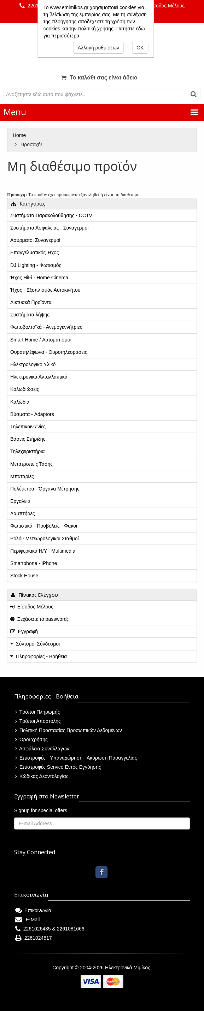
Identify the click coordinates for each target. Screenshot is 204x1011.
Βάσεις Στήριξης (27, 439)
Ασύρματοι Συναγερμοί (35, 240)
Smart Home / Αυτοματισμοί (40, 340)
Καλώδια (19, 402)
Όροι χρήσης (31, 739)
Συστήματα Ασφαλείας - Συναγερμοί (49, 228)
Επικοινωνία (33, 910)
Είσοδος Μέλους (163, 5)
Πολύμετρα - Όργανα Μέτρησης (45, 489)
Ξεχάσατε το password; (39, 619)
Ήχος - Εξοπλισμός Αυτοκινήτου (45, 290)
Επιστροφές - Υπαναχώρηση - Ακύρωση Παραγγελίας (76, 758)
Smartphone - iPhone (33, 563)
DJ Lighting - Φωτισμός (35, 265)
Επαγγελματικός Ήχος (34, 252)
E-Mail (27, 919)
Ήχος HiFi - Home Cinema (39, 277)
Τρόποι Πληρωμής (37, 712)
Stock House (24, 575)
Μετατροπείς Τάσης (31, 464)
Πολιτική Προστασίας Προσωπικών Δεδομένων (68, 730)
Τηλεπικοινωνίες (28, 426)
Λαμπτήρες (22, 513)
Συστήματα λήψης (29, 314)
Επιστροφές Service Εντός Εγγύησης (58, 767)
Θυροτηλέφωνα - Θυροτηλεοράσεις (48, 352)
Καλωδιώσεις (24, 389)
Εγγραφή (24, 631)
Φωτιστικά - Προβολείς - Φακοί (43, 526)
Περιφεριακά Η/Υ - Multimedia (42, 551)
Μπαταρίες (22, 476)
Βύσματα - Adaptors (32, 414)
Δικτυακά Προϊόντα (31, 302)
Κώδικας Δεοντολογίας (41, 776)
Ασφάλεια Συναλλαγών (42, 748)
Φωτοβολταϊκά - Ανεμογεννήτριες (46, 327)
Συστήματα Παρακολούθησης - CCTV (51, 215)
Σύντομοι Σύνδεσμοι (38, 644)
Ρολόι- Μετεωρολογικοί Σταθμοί (44, 538)
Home (20, 135)
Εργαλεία (20, 501)
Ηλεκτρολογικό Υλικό (33, 364)
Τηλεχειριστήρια (27, 451)
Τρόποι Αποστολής (38, 721)
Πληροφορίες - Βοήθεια (41, 656)
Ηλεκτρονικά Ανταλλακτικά (39, 377)
